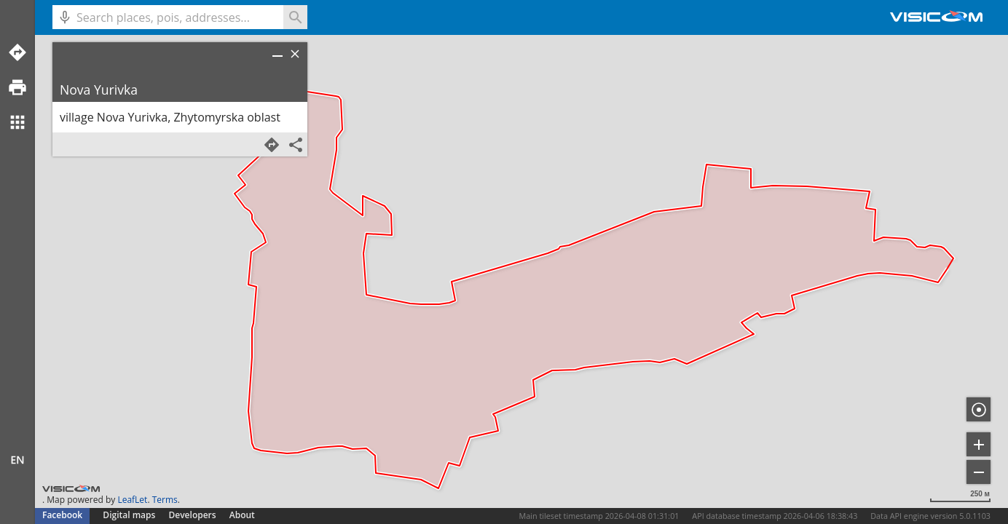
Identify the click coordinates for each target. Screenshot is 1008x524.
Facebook (62, 515)
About (242, 515)
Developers (192, 515)
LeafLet (132, 499)
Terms (165, 499)
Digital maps (130, 515)
